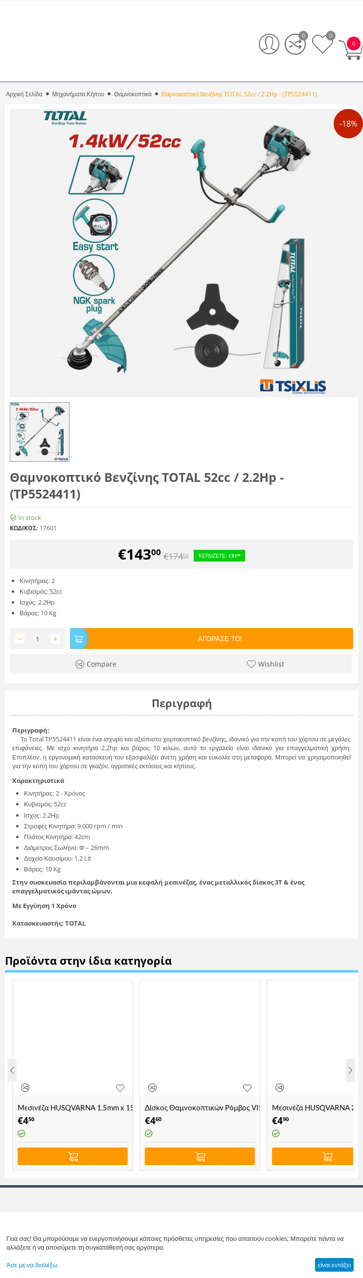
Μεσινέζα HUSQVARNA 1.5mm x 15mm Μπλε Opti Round (75, 1107)
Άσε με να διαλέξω (32, 1264)
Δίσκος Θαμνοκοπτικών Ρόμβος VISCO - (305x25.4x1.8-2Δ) (202, 1107)
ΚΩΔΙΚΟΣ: (24, 528)
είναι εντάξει (334, 1264)
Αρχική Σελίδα (24, 94)
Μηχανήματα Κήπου (78, 94)
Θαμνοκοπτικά (133, 94)
